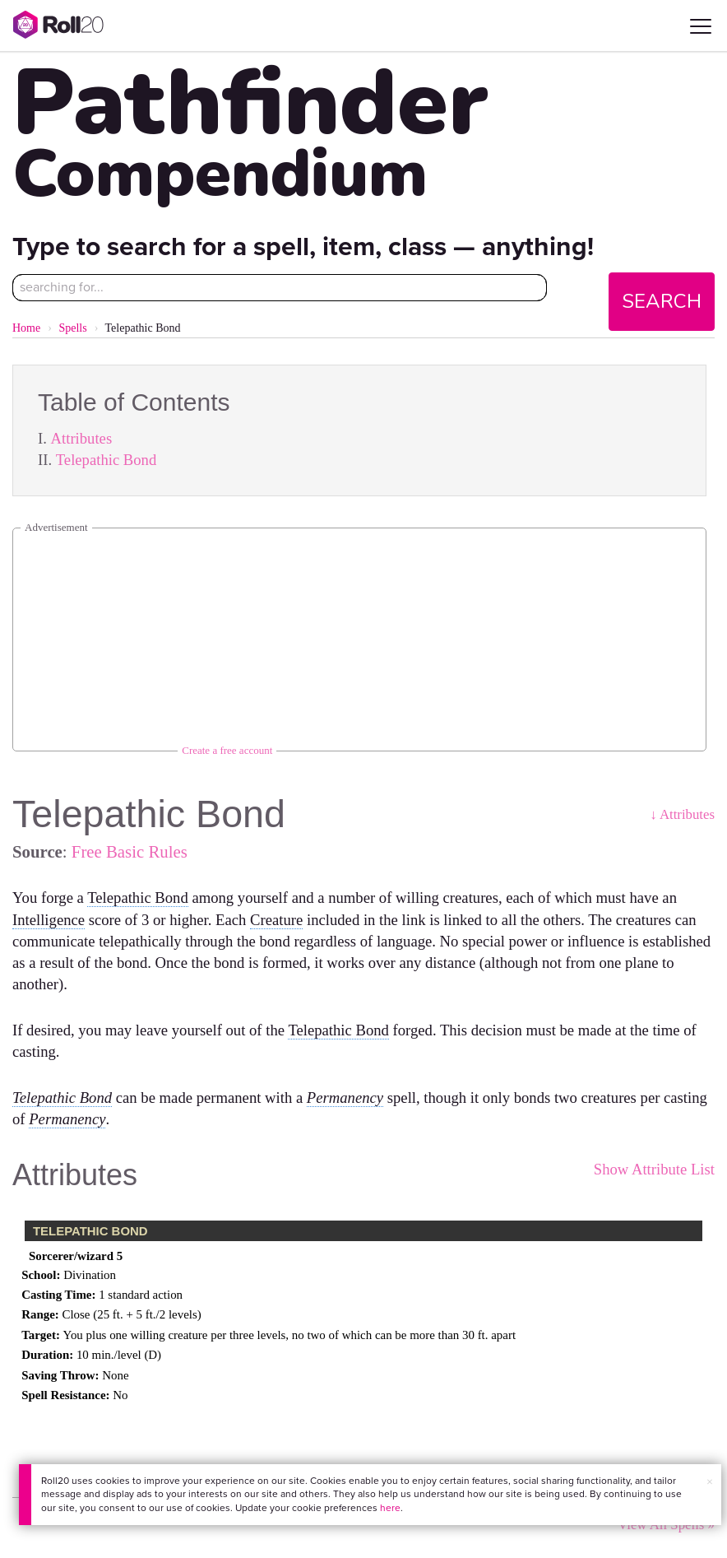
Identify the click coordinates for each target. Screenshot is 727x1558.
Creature (276, 919)
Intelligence (48, 919)
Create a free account (227, 750)
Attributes (82, 438)
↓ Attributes (682, 814)
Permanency (345, 1097)
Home (26, 328)
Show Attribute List (654, 1169)
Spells (72, 328)
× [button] (709, 1481)
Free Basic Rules (130, 851)
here (390, 1507)
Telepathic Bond (106, 459)
